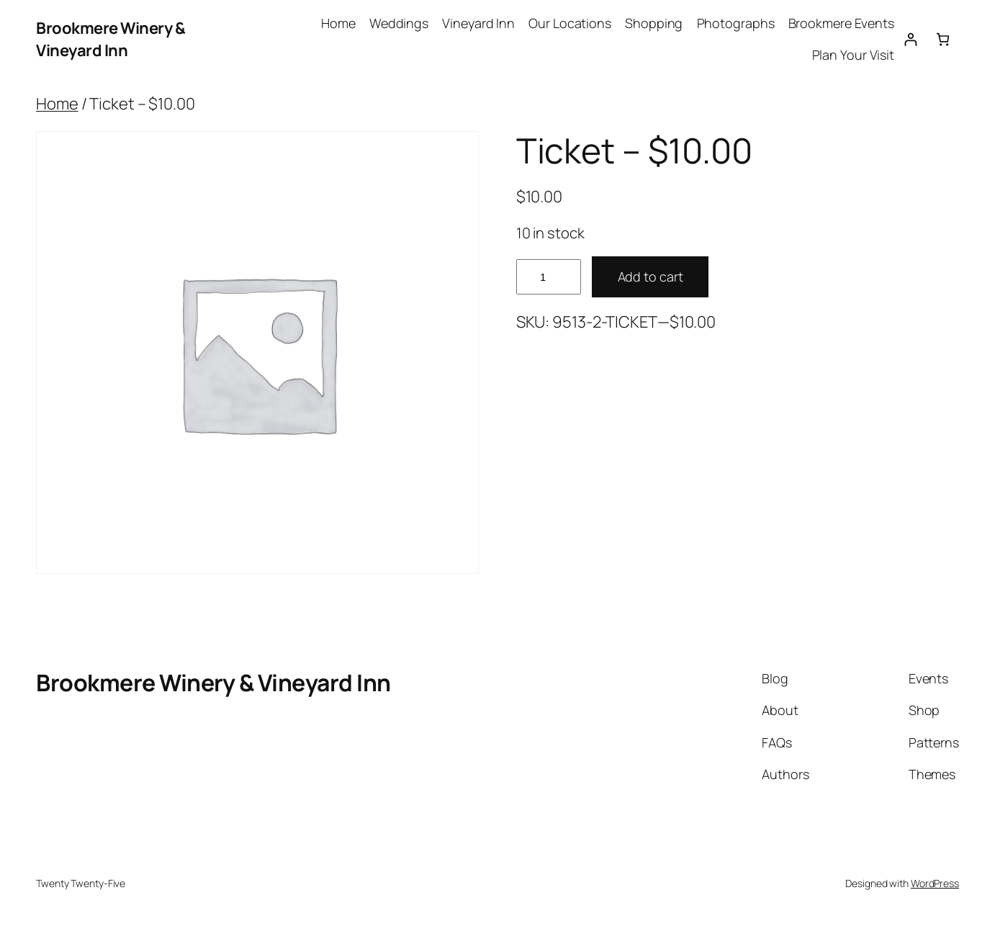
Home (57, 103)
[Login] (910, 39)
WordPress (935, 883)
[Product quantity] (548, 277)
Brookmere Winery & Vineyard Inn (110, 39)
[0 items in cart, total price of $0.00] (943, 39)
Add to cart (650, 276)
